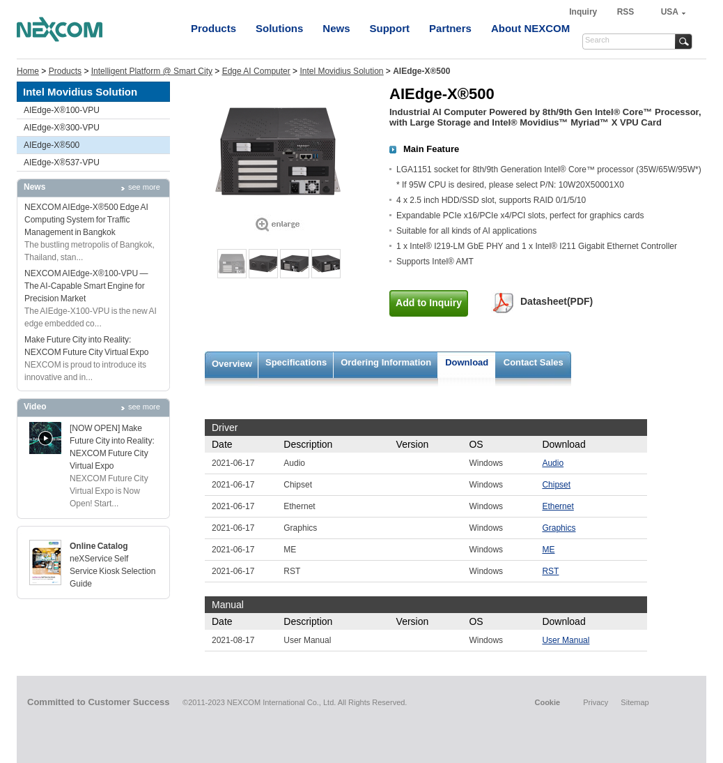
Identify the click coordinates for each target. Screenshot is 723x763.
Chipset (556, 485)
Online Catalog (99, 546)
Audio (552, 463)
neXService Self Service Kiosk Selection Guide (112, 571)
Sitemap (634, 702)
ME (548, 549)
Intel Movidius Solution (341, 71)
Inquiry (584, 12)
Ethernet (557, 506)
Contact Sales (533, 362)
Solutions (279, 28)
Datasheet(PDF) (556, 301)
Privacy (595, 702)
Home (28, 71)
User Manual (565, 640)
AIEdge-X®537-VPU (62, 162)
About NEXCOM (530, 28)
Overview (232, 363)
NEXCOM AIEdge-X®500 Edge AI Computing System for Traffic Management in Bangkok (86, 219)
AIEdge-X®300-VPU (62, 128)
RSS (626, 12)
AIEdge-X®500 (51, 145)
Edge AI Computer (256, 71)
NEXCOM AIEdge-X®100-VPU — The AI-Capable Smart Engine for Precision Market (86, 286)
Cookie (547, 702)
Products (213, 28)
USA (669, 12)
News (336, 28)
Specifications (296, 362)
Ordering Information (386, 362)
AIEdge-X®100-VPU (62, 110)
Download (466, 362)
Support (390, 28)
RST (550, 571)
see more (144, 187)
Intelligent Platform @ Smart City (151, 71)
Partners (450, 28)
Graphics (558, 528)
